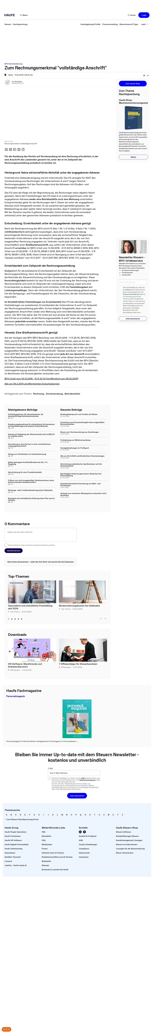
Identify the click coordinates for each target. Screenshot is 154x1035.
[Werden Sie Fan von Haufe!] (84, 832)
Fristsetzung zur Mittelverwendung (75, 440)
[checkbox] (6, 545)
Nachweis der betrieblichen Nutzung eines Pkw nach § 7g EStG (31, 499)
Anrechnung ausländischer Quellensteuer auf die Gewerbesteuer (81, 465)
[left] (100, 618)
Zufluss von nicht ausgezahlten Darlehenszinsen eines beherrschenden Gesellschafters (31, 481)
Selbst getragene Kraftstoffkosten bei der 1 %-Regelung (28, 463)
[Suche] (132, 15)
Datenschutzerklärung (131, 294)
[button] (143, 15)
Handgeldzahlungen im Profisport (74, 448)
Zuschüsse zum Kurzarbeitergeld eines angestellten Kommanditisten (82, 423)
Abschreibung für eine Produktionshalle (25, 472)
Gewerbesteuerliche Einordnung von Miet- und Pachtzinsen (80, 485)
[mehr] (144, 24)
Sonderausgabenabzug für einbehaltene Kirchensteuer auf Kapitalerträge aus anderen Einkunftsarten (31, 425)
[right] (105, 618)
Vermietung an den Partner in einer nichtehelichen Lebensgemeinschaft (29, 445)
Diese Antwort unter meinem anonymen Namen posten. (31, 545)
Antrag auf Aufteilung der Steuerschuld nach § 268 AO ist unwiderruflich (31, 435)
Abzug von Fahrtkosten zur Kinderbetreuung (27, 454)
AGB (127, 290)
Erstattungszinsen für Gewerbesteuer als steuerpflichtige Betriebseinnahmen (25, 415)
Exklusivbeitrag (16, 583)
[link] (8, 24)
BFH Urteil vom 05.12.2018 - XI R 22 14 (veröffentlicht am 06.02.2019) (41, 378)
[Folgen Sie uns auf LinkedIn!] (80, 832)
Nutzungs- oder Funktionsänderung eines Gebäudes (30, 490)
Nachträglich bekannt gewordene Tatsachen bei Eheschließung (80, 475)
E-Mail (50, 768)
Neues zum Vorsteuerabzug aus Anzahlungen (79, 432)
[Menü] (24, 15)
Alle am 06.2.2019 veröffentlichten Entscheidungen (32, 384)
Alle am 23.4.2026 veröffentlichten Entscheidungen (82, 456)
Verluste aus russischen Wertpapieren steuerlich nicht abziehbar (83, 494)
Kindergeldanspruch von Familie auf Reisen (79, 414)
